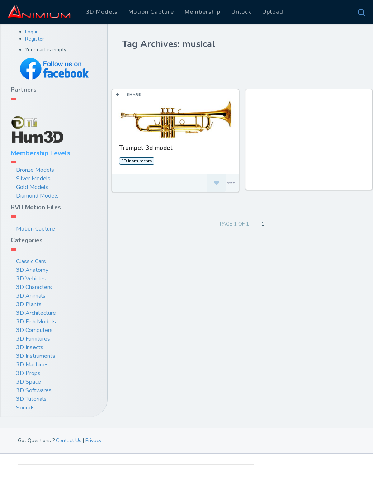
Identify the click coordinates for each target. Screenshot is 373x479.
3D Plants (29, 304)
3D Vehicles (31, 279)
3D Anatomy (32, 270)
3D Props (28, 373)
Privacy (93, 440)
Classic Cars (31, 261)
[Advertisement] (309, 143)
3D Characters (34, 287)
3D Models (102, 12)
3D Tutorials (31, 399)
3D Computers (34, 330)
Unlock (241, 12)
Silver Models (33, 178)
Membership (203, 12)
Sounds (25, 408)
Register (34, 38)
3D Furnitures (33, 339)
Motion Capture (151, 12)
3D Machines (32, 365)
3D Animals (31, 296)
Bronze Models (35, 170)
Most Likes (136, 75)
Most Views (176, 75)
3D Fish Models (36, 322)
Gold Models (32, 187)
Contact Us (68, 440)
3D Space (28, 382)
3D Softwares (34, 390)
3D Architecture (36, 313)
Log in (32, 31)
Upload (272, 12)
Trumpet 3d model (146, 148)
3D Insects (29, 347)
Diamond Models (37, 196)
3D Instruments (35, 356)
